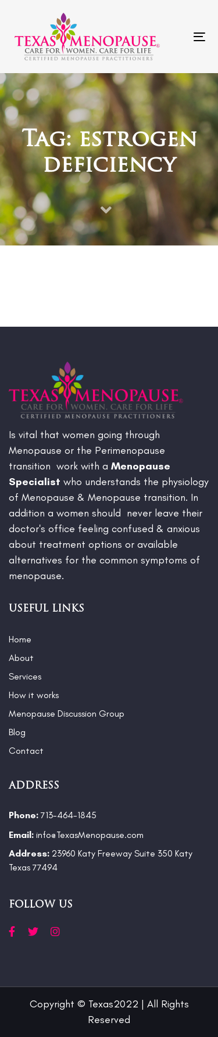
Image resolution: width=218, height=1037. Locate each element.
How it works (34, 694)
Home (20, 639)
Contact (26, 750)
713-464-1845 (53, 815)
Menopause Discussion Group (66, 713)
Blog (17, 732)
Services (25, 676)
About (21, 657)
